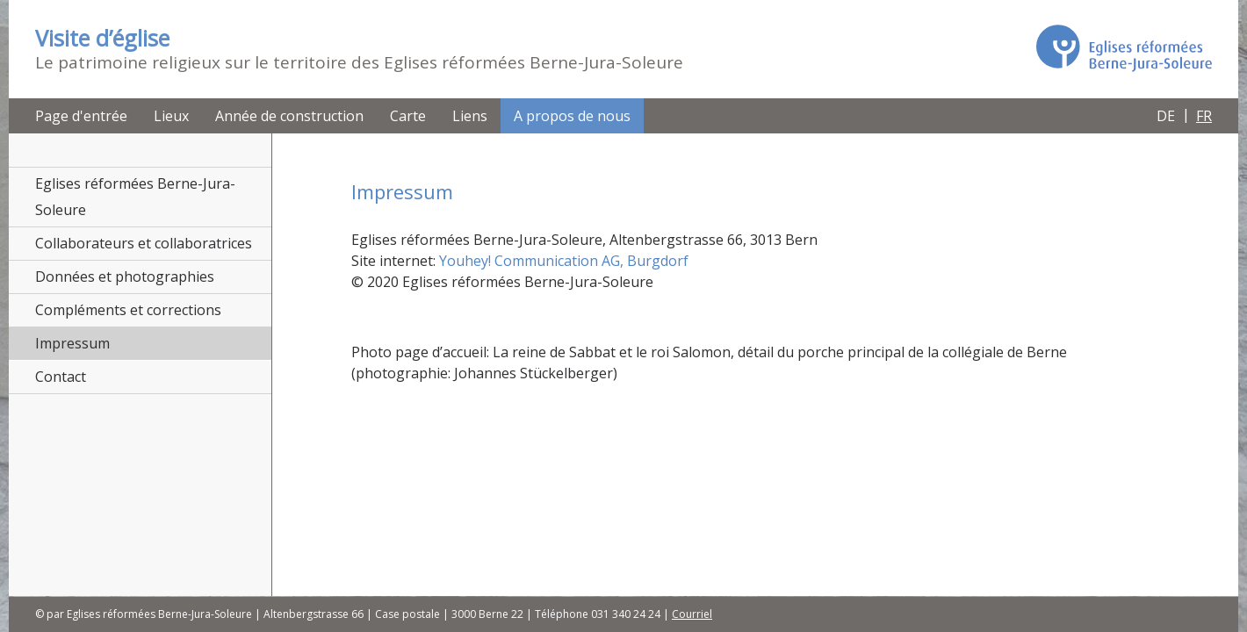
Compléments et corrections (128, 310)
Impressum (72, 343)
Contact (60, 376)
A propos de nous (572, 116)
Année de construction (289, 116)
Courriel (692, 614)
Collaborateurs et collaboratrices (143, 243)
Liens (469, 116)
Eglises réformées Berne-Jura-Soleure (135, 196)
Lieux (171, 116)
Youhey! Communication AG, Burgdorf (563, 260)
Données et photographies (124, 276)
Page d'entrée (81, 116)
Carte (408, 116)
